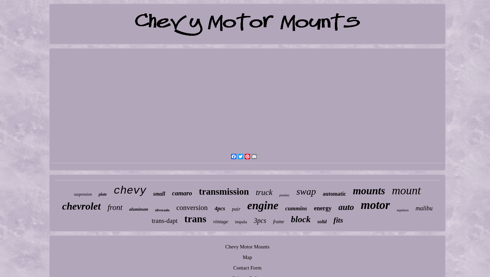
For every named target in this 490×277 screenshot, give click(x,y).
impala (241, 221)
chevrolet (81, 206)
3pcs (260, 220)
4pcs (219, 208)
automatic (334, 194)
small (159, 194)
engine (263, 205)
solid (322, 221)
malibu (423, 208)
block (301, 219)
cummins (296, 208)
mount (406, 190)
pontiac (284, 195)
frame (278, 221)
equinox (403, 210)
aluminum (138, 209)
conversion (192, 207)
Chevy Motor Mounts (247, 246)
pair (236, 209)
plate (103, 194)
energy (322, 208)
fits (338, 220)
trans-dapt (165, 220)
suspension (83, 194)
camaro (182, 193)
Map (247, 257)
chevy (130, 190)
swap (306, 191)
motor (375, 205)
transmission (224, 191)
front (115, 207)
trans (195, 218)
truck (264, 192)
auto (346, 207)
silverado (162, 210)
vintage (220, 221)
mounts (369, 191)
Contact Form (247, 268)
